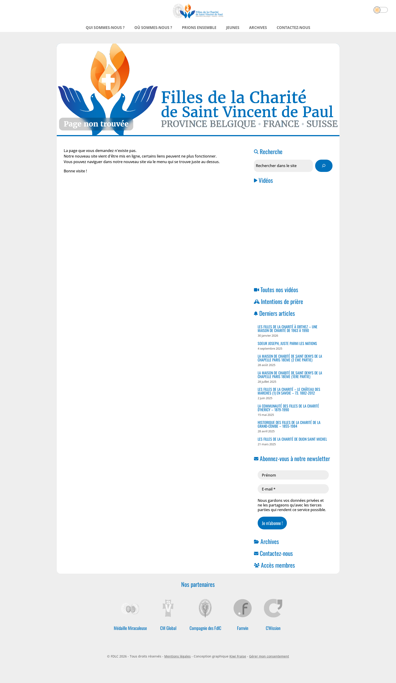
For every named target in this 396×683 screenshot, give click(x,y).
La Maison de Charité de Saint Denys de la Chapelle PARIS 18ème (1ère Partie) (290, 374)
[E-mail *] (293, 488)
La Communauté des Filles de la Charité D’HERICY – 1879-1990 (288, 407)
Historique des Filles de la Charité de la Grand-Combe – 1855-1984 (289, 424)
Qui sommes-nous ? (105, 27)
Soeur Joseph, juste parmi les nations (287, 343)
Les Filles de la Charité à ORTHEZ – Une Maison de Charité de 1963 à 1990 (287, 328)
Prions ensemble (199, 27)
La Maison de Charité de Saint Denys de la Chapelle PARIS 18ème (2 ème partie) (290, 358)
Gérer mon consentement (269, 656)
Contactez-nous (293, 27)
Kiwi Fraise (237, 656)
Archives (258, 27)
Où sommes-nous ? (153, 27)
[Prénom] (293, 475)
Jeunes (232, 27)
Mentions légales (177, 656)
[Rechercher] (324, 166)
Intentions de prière (282, 301)
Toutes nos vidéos (279, 289)
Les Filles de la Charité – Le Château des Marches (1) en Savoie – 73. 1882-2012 (289, 391)
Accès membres (278, 564)
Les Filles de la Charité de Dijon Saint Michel (292, 439)
